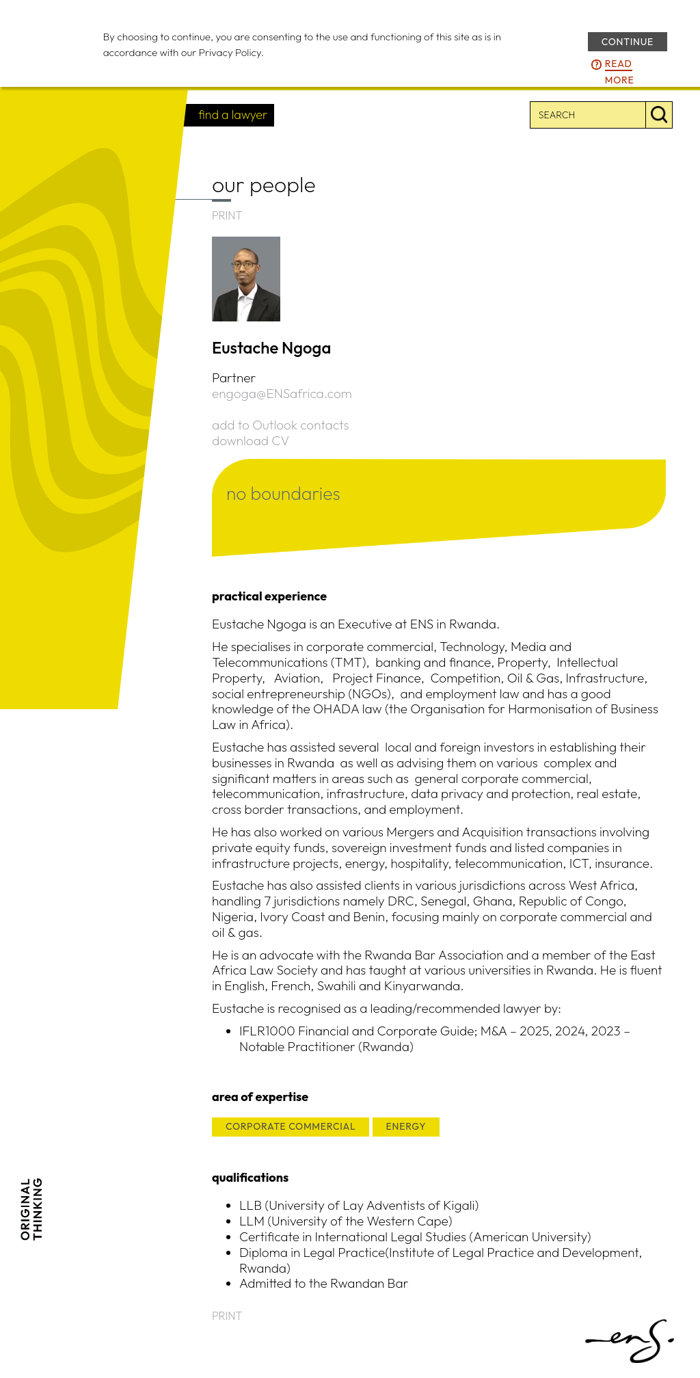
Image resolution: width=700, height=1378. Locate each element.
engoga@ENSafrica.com (282, 393)
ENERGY (406, 1126)
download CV (250, 440)
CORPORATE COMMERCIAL (290, 1126)
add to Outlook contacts (280, 424)
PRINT (227, 215)
